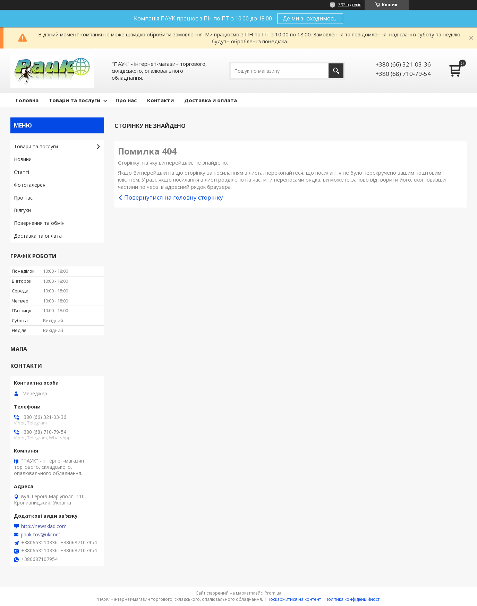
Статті (21, 172)
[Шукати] (336, 70)
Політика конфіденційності (353, 599)
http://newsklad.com (44, 526)
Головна (27, 100)
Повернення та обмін (39, 223)
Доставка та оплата (38, 235)
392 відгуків (349, 5)
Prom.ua (273, 593)
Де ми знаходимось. (310, 18)
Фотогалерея (29, 185)
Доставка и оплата (210, 100)
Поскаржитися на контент (294, 599)
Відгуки (22, 210)
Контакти (160, 100)
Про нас (126, 100)
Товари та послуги (74, 100)
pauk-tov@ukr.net (40, 535)
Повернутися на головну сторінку (173, 197)
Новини (23, 159)
